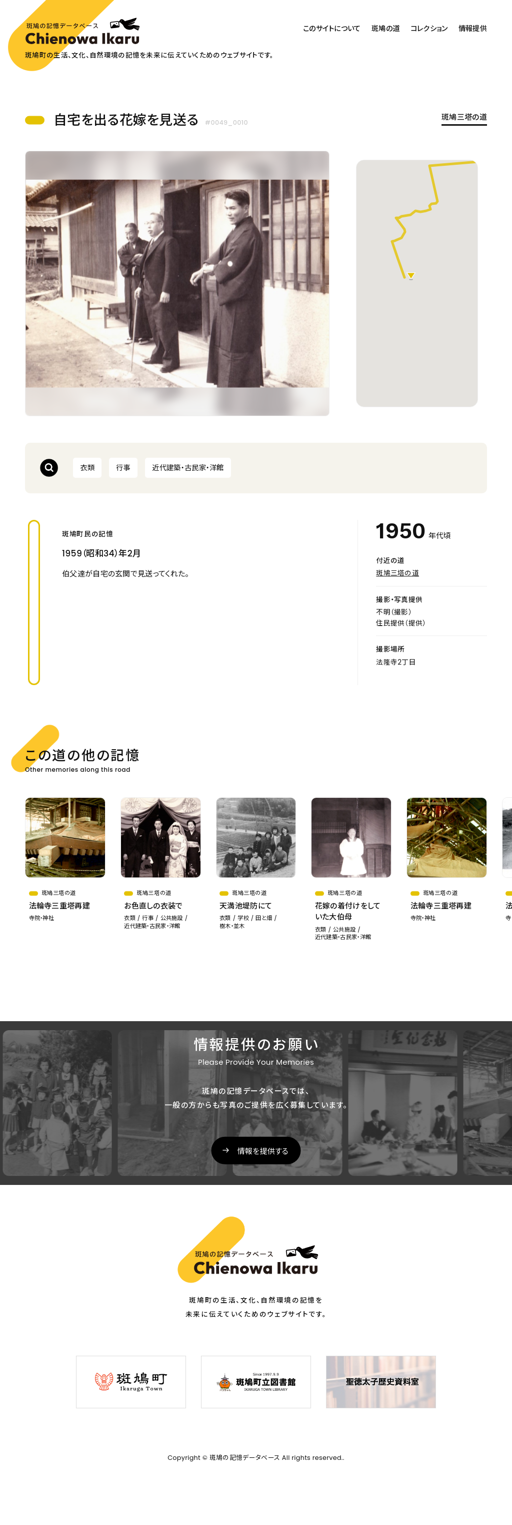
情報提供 (472, 28)
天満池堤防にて (246, 905)
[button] (411, 276)
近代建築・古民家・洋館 (188, 468)
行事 (123, 468)
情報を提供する (263, 1150)
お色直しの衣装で (153, 905)
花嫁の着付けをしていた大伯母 (348, 911)
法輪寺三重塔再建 (59, 905)
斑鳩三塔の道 (464, 117)
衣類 (87, 468)
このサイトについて (332, 28)
